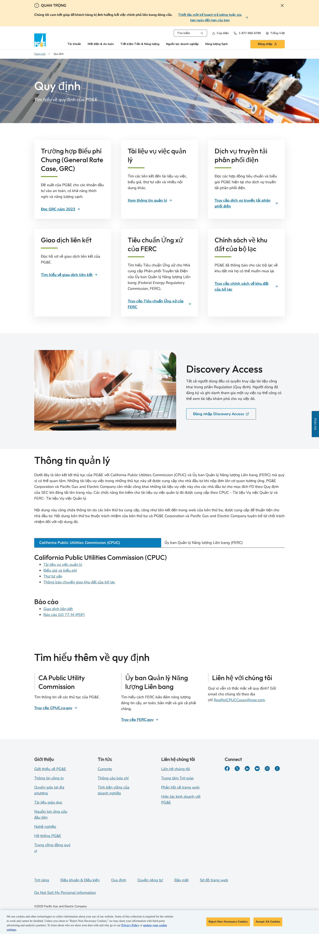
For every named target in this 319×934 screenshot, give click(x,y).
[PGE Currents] (277, 768)
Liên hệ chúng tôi (175, 768)
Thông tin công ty (49, 778)
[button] (220, 33)
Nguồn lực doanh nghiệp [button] (182, 44)
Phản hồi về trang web (180, 787)
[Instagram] (267, 768)
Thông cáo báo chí (113, 778)
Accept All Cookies (268, 923)
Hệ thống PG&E (47, 835)
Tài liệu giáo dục (48, 802)
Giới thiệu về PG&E (50, 768)
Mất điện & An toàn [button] (101, 44)
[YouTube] (257, 768)
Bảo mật (181, 880)
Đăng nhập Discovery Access (221, 413)
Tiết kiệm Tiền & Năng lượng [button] (139, 44)
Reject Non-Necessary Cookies (228, 923)
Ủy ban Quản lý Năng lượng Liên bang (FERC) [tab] (204, 542)
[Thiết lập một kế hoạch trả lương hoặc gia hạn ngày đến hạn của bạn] (212, 17)
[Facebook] (227, 768)
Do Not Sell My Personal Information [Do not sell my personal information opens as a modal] (65, 892)
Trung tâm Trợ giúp (177, 778)
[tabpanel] (159, 588)
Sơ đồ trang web (214, 880)
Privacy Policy (130, 926)
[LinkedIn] (247, 768)
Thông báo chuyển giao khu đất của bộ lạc (79, 582)
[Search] (202, 32)
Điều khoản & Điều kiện (80, 880)
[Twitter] (237, 768)
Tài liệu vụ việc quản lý (62, 564)
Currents (105, 768)
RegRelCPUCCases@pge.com (239, 699)
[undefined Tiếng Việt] (275, 33)
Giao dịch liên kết (58, 608)
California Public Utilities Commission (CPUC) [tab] (79, 542)
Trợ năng (41, 880)
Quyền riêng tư (150, 880)
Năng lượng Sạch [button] (216, 44)
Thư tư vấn (52, 576)
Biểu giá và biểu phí (60, 570)
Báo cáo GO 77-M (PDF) (64, 614)
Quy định (118, 880)
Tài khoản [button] (74, 44)
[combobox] (190, 33)
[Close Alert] (282, 5)
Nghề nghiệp (45, 826)
